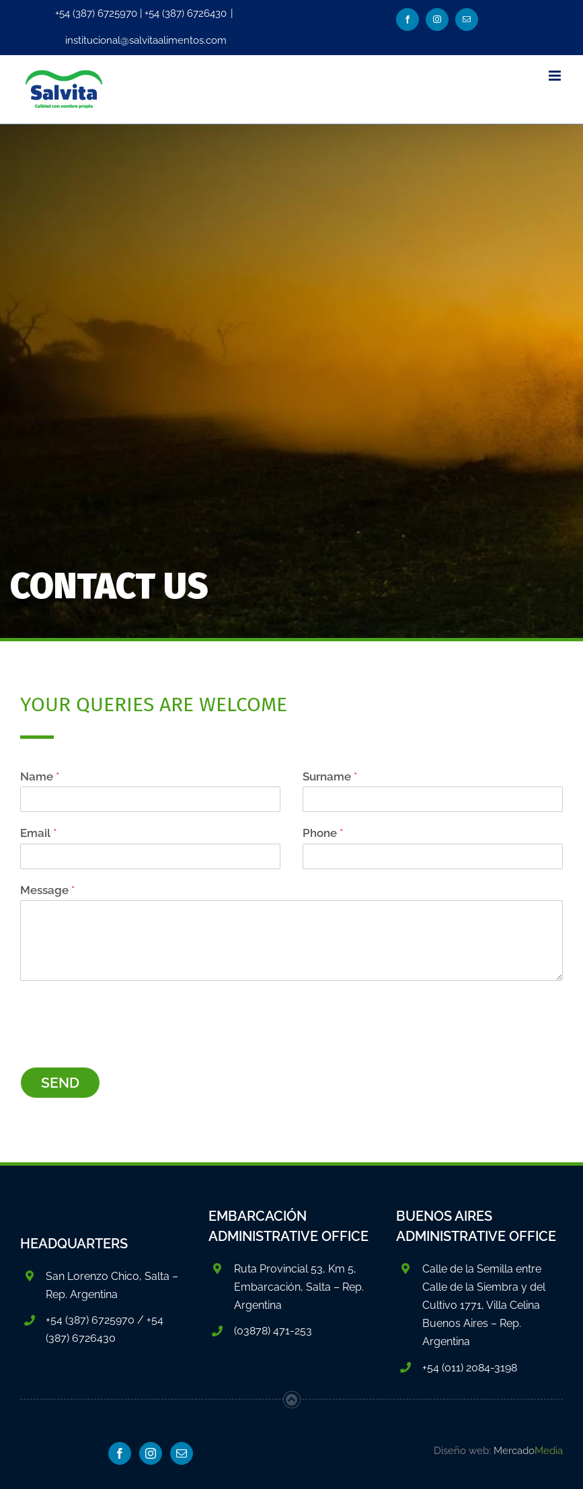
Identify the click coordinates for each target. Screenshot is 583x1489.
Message (47, 890)
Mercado (528, 1451)
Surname (330, 776)
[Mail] (181, 1453)
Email (38, 833)
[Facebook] (119, 1453)
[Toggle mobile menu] (556, 76)
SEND (60, 1082)
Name (39, 776)
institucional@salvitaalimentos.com (146, 40)
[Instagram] (150, 1453)
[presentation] (122, 1044)
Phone (323, 833)
